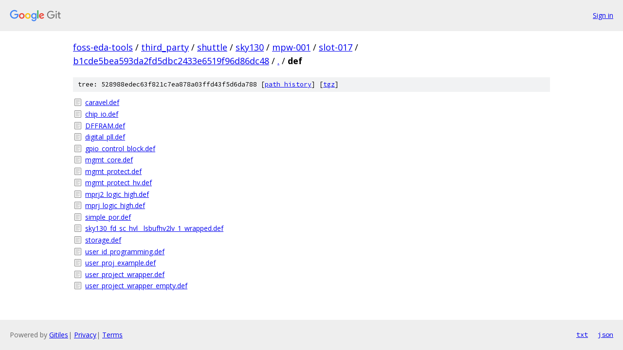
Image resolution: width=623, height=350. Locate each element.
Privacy (85, 334)
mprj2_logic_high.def (117, 194)
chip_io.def (101, 114)
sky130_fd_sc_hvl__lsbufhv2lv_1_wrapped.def (154, 228)
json (605, 334)
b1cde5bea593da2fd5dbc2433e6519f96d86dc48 (171, 61)
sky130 (250, 47)
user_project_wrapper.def (125, 274)
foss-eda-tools (103, 47)
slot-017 (335, 47)
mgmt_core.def (109, 159)
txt (582, 334)
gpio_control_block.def (120, 148)
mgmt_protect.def (113, 171)
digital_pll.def (105, 136)
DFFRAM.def (105, 125)
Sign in (603, 15)
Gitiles (58, 334)
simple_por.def (108, 217)
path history (288, 84)
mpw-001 (291, 47)
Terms (112, 334)
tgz (329, 84)
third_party (165, 47)
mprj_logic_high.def (115, 205)
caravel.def (102, 102)
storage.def (103, 240)
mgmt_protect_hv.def (118, 182)
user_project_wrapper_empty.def (136, 285)
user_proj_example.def (120, 262)
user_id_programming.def (125, 251)
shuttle (212, 47)
